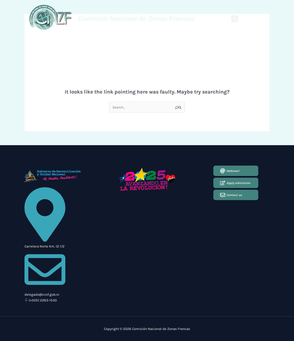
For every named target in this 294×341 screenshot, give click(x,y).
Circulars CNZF (124, 38)
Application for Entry (180, 38)
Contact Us (205, 38)
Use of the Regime (150, 38)
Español (263, 18)
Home (61, 38)
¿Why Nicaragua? (97, 38)
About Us (75, 38)
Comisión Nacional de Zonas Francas (136, 18)
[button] (234, 18)
